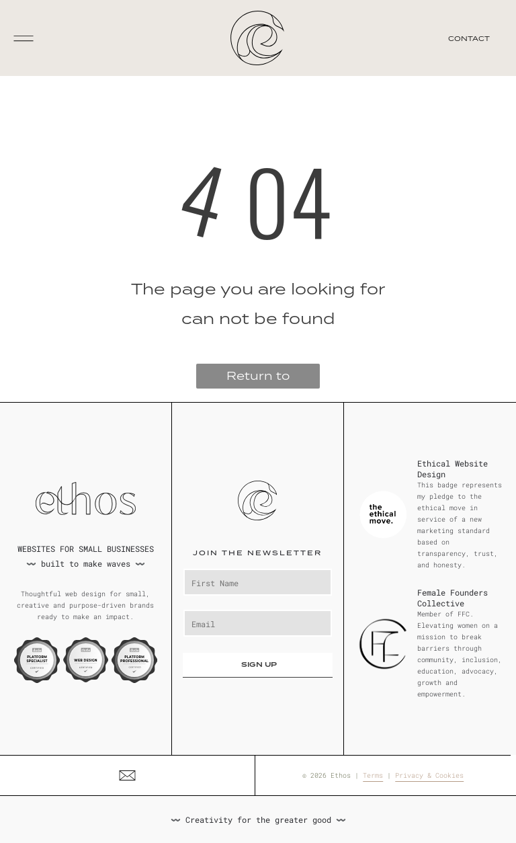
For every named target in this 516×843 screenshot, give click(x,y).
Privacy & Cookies (429, 775)
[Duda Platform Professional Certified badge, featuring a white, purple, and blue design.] (134, 660)
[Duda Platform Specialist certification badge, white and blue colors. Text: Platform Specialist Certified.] (37, 660)
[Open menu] (23, 38)
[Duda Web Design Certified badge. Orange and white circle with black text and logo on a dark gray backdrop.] (86, 660)
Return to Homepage (258, 378)
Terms (373, 775)
